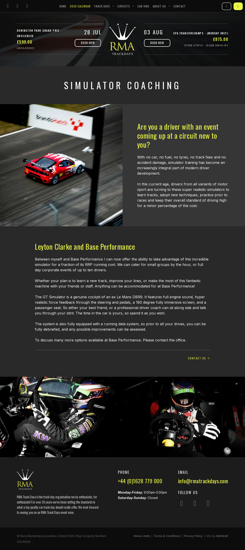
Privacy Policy (193, 536)
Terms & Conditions (167, 536)
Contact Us (199, 358)
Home (62, 6)
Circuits (123, 6)
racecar (222, 536)
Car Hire (143, 6)
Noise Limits (142, 536)
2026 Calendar (80, 6)
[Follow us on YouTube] (27, 6)
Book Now (88, 42)
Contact (179, 6)
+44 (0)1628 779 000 (140, 481)
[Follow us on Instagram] (7, 6)
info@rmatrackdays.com (203, 481)
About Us (159, 6)
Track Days (102, 6)
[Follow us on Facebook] (17, 6)
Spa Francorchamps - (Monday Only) (200, 33)
